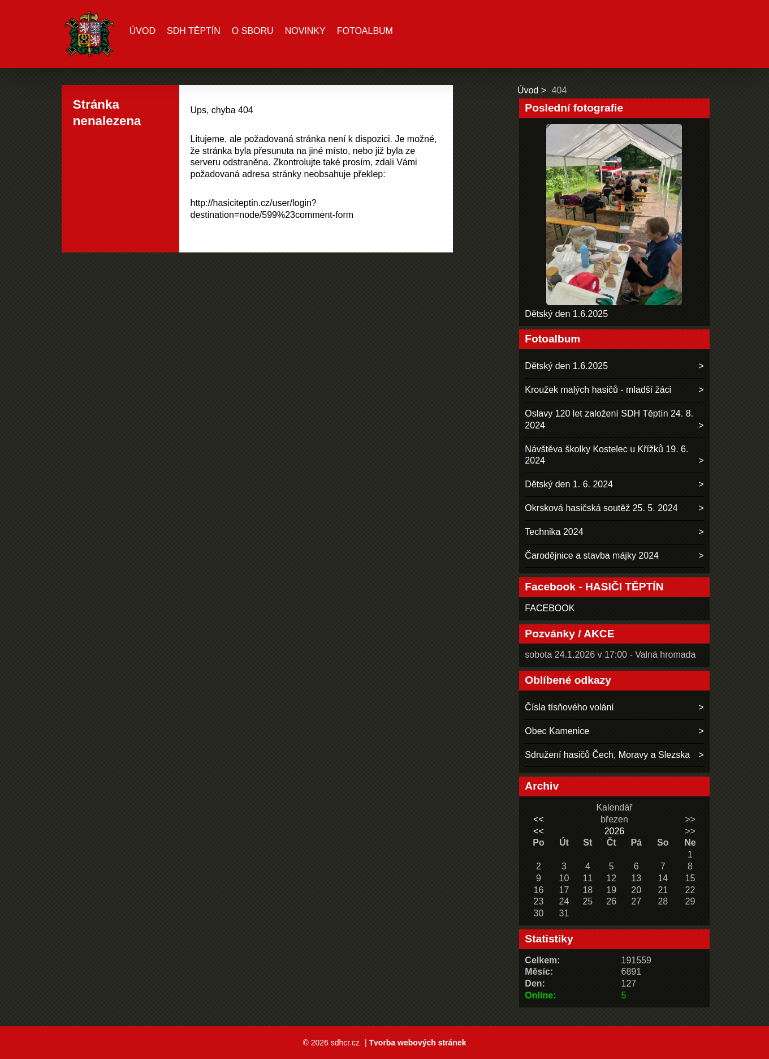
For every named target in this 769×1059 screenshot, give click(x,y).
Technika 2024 (554, 532)
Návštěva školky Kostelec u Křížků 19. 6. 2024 (606, 455)
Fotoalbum (365, 31)
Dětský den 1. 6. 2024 (569, 484)
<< (538, 819)
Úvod (142, 31)
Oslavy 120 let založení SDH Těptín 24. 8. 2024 (609, 419)
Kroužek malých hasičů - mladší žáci (598, 390)
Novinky (305, 31)
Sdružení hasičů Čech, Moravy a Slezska (607, 755)
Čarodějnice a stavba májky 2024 (592, 555)
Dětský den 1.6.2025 (566, 314)
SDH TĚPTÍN (194, 31)
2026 (614, 831)
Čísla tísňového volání (569, 707)
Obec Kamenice (557, 731)
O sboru (253, 31)
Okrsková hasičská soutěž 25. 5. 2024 (601, 508)
